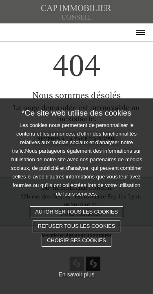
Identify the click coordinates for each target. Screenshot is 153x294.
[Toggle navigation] (76, 29)
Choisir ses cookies (76, 240)
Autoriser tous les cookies (76, 212)
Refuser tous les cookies (76, 226)
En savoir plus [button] (77, 274)
